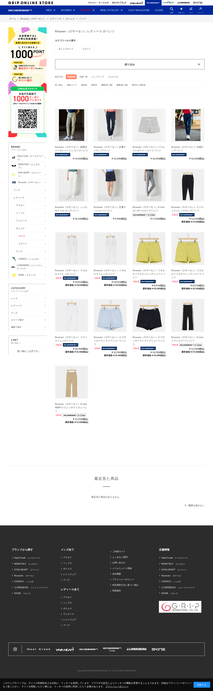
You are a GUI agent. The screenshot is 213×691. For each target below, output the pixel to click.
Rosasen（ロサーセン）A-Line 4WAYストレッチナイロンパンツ (71, 407)
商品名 (84, 85)
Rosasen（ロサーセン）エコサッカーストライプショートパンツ (110, 341)
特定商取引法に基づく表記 (125, 585)
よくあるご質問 (119, 557)
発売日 (94, 85)
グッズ (66, 579)
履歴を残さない (196, 505)
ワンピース (68, 614)
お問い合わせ (118, 562)
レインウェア (69, 574)
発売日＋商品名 (139, 85)
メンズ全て (67, 549)
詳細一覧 (84, 76)
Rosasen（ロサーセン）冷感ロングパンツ (187, 148)
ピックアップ (98, 76)
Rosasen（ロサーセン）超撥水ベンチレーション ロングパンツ (71, 148)
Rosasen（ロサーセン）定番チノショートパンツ (110, 209)
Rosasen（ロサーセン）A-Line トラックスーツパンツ (187, 339)
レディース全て (70, 589)
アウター (67, 557)
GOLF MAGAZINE (139, 10)
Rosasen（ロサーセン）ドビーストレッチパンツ (71, 339)
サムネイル (113, 76)
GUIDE (159, 10)
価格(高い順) (122, 85)
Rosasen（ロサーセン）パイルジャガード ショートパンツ (148, 148)
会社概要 (116, 573)
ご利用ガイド (118, 551)
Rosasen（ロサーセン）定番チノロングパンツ (110, 148)
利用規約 (116, 590)
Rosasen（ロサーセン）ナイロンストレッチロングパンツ (187, 209)
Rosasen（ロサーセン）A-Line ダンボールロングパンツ (148, 209)
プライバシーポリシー (123, 579)
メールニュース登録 (122, 568)
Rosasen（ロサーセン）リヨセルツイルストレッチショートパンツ (148, 274)
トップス (67, 563)
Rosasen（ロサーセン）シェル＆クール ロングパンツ (71, 209)
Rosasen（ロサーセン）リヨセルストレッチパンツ (71, 272)
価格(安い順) (106, 85)
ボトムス (67, 568)
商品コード (72, 85)
